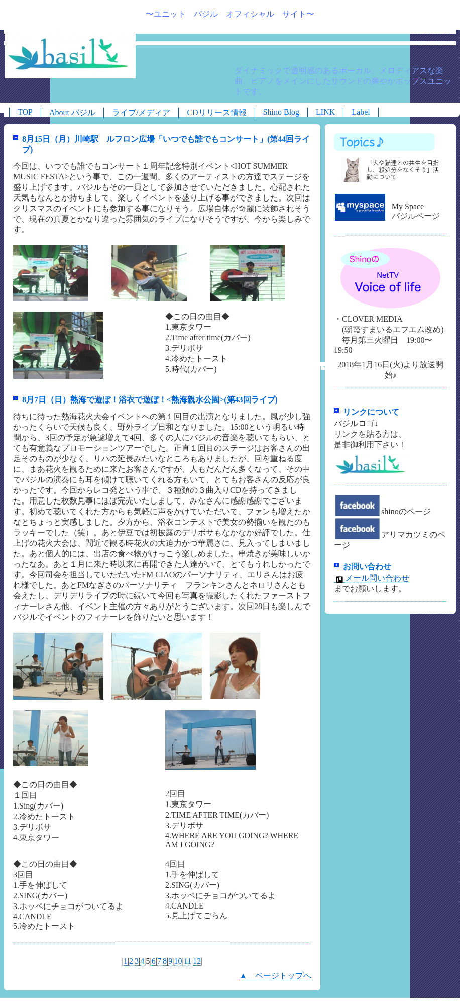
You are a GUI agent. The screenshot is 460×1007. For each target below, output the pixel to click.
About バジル (72, 112)
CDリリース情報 (216, 112)
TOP (25, 112)
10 (178, 961)
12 (197, 961)
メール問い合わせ (371, 578)
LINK (325, 112)
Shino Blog (281, 112)
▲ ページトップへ (275, 975)
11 (187, 961)
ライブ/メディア (141, 112)
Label (361, 112)
